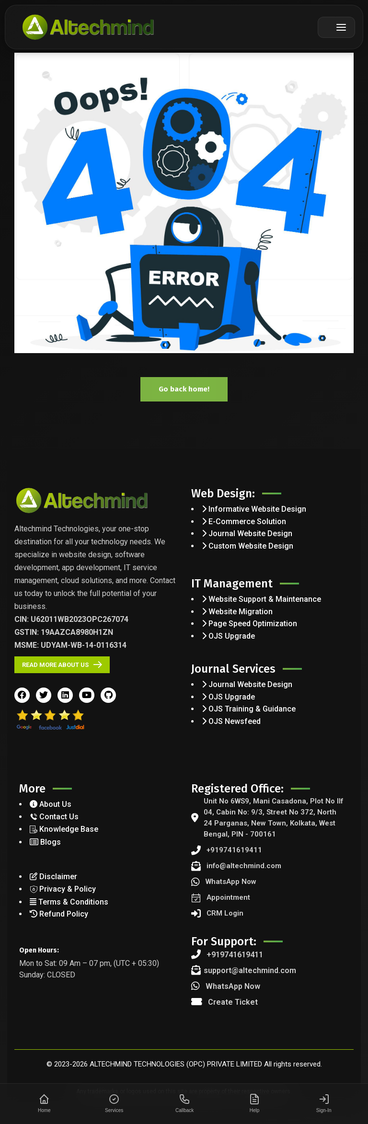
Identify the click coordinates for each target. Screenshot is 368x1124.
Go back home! (184, 389)
